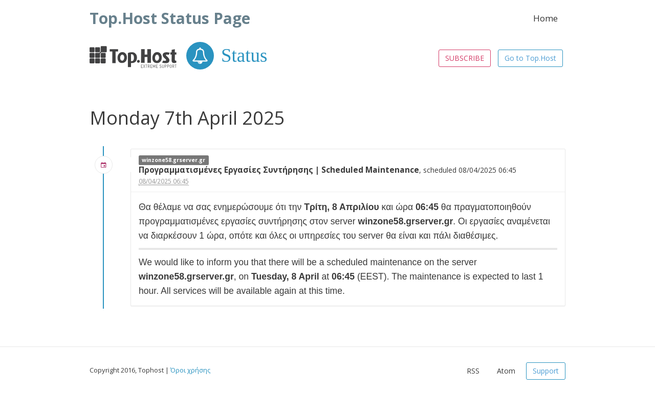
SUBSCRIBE (464, 58)
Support (546, 371)
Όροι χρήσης (190, 370)
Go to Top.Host (530, 58)
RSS (473, 371)
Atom (506, 371)
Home (545, 18)
